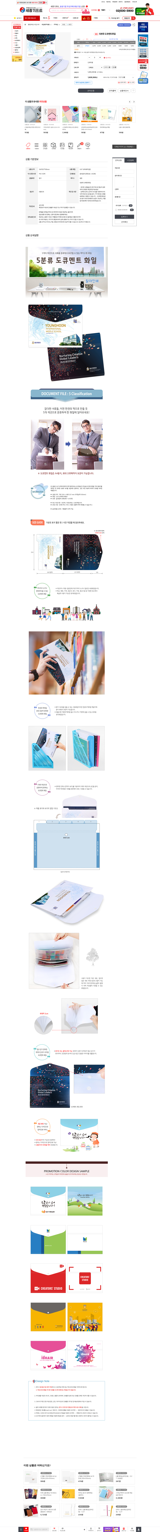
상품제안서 (124, 91)
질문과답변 (127, 2)
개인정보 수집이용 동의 (122, 210)
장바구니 (121, 2)
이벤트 (96, 18)
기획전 (55, 18)
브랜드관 (75, 18)
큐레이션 (65, 18)
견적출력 (112, 91)
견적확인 (124, 222)
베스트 (46, 18)
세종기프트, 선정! (69, 6)
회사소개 (134, 2)
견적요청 (90, 91)
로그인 (103, 2)
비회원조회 (114, 2)
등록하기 (124, 217)
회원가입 (108, 2)
